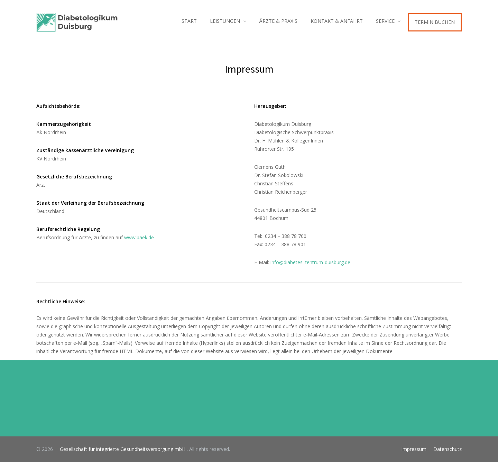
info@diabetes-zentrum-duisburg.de (310, 262)
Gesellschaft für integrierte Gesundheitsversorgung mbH (120, 449)
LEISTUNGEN (225, 21)
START (189, 21)
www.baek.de (139, 237)
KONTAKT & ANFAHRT (337, 21)
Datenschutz (447, 449)
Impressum (413, 449)
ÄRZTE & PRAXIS (278, 21)
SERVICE (385, 21)
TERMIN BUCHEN (435, 22)
